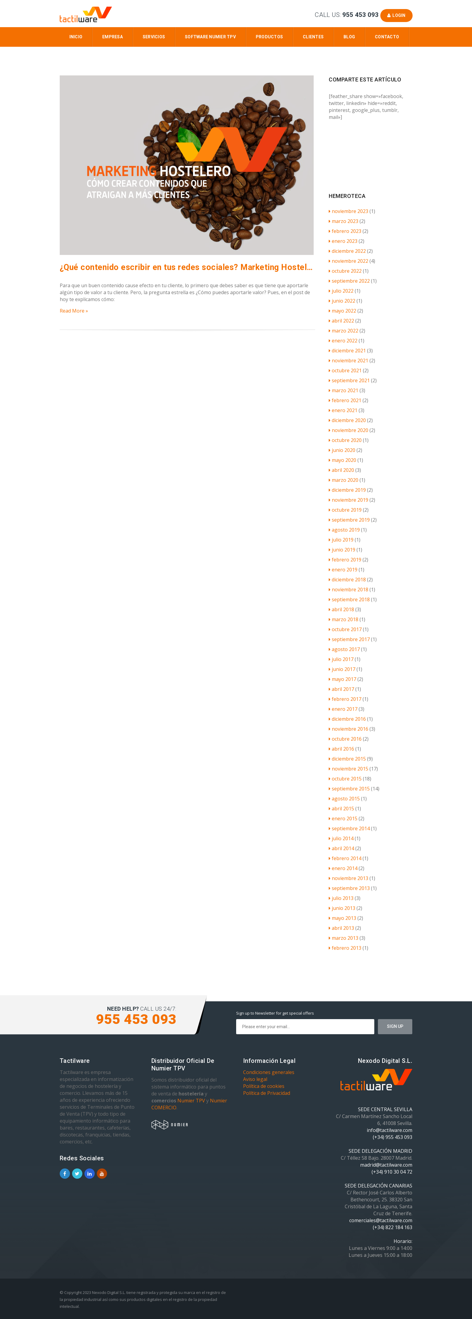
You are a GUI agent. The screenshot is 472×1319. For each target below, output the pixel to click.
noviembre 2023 (348, 211)
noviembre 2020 (348, 430)
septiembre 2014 (349, 828)
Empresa (112, 36)
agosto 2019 (344, 529)
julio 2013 (341, 898)
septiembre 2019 (349, 519)
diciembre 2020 (347, 420)
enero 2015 (343, 818)
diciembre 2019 (347, 490)
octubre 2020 (345, 440)
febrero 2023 (345, 231)
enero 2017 (343, 709)
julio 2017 (341, 659)
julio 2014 (341, 838)
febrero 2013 (345, 948)
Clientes (313, 36)
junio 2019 (342, 549)
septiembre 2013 (349, 888)
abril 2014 (341, 848)
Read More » (74, 310)
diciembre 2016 (347, 719)
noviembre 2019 (348, 500)
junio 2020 (342, 450)
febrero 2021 (345, 400)
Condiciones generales (268, 1072)
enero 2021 (343, 410)
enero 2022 (343, 340)
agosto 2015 (344, 798)
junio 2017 (342, 669)
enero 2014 (343, 868)
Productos (269, 36)
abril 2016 (341, 748)
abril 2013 (341, 928)
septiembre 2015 (349, 788)
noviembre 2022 (348, 261)
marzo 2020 (343, 480)
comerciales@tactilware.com (380, 1220)
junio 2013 (342, 908)
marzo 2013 (343, 938)
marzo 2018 (343, 619)
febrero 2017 (345, 699)
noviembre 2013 (348, 878)
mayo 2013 (342, 918)
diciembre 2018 (347, 579)
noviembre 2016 (348, 729)
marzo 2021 (343, 390)
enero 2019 (343, 569)
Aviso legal (255, 1079)
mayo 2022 (342, 310)
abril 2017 (341, 689)
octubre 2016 (345, 739)
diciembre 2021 (347, 350)
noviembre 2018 (348, 589)
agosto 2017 (344, 649)
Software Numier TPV (210, 36)
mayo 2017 (342, 679)
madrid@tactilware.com (386, 1165)
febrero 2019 (345, 559)
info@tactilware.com (389, 1130)
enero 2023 (343, 241)
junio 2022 (342, 300)
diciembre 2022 (347, 251)
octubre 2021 (345, 370)
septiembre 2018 (349, 599)
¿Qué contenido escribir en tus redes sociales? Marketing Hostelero (187, 267)
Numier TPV (191, 1100)
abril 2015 (341, 808)
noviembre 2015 (348, 768)
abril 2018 (341, 609)
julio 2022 (341, 291)
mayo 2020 (342, 460)
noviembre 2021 (348, 360)
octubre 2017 (345, 629)
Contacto (387, 36)
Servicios (154, 36)
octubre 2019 (345, 510)
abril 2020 (341, 470)
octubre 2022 (345, 271)
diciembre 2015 (347, 758)
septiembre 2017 (349, 639)
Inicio (76, 36)
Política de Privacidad (266, 1093)
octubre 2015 (345, 778)
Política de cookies (263, 1086)
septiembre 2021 (349, 380)
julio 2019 (341, 539)
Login (396, 15)
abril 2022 (341, 320)
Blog (349, 36)
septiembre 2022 (349, 281)
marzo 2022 (343, 330)
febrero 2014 (345, 858)
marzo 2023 (343, 221)
